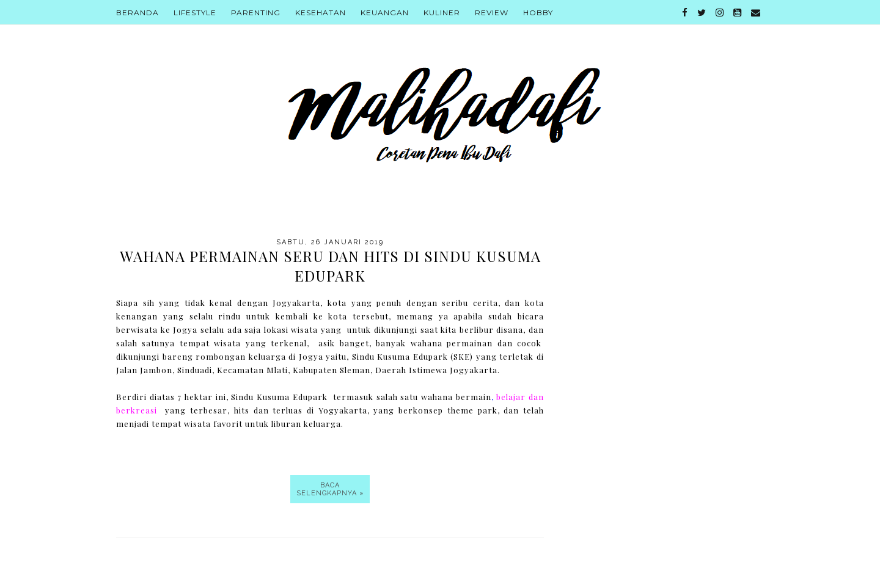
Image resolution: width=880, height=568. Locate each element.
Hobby (538, 12)
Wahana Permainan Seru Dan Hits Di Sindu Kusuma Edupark (330, 265)
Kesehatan (320, 12)
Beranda (137, 12)
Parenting (255, 12)
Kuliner (442, 12)
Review (491, 12)
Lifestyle (195, 12)
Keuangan (385, 12)
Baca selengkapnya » (330, 489)
